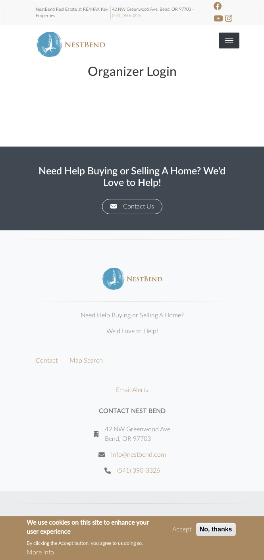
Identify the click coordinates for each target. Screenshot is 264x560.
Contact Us (132, 206)
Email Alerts (132, 390)
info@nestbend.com (138, 455)
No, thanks (216, 529)
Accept (181, 530)
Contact (47, 360)
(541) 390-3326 (126, 16)
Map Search (86, 360)
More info (40, 553)
